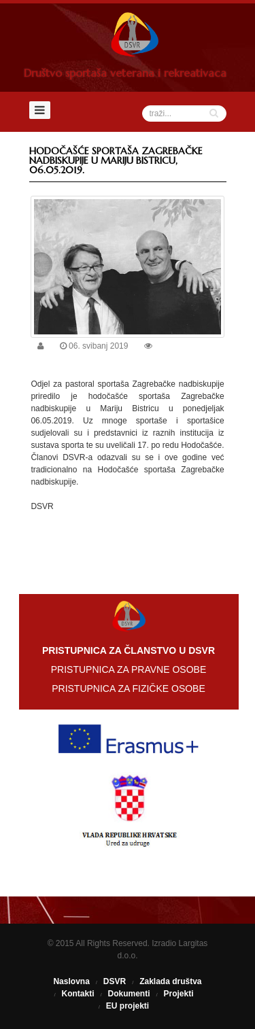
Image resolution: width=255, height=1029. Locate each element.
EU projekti (127, 1006)
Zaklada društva (170, 981)
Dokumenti (128, 993)
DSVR (114, 981)
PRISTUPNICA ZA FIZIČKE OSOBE (128, 688)
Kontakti (77, 993)
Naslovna (71, 981)
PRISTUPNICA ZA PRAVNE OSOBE (128, 669)
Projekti (179, 993)
